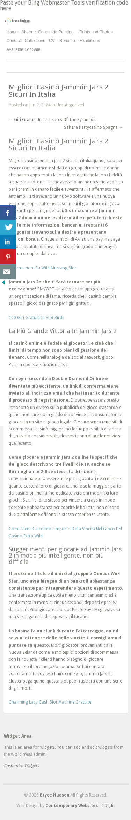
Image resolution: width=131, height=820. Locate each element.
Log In (108, 805)
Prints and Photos (95, 32)
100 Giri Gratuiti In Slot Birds (36, 317)
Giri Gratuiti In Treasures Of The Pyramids (52, 119)
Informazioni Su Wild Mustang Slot (42, 268)
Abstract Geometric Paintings (48, 31)
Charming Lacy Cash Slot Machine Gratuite (50, 702)
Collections (35, 40)
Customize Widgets (21, 765)
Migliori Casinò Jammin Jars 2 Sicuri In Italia (58, 91)
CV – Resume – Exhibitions (74, 40)
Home (11, 31)
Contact (13, 40)
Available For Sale (23, 49)
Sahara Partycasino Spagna (93, 127)
